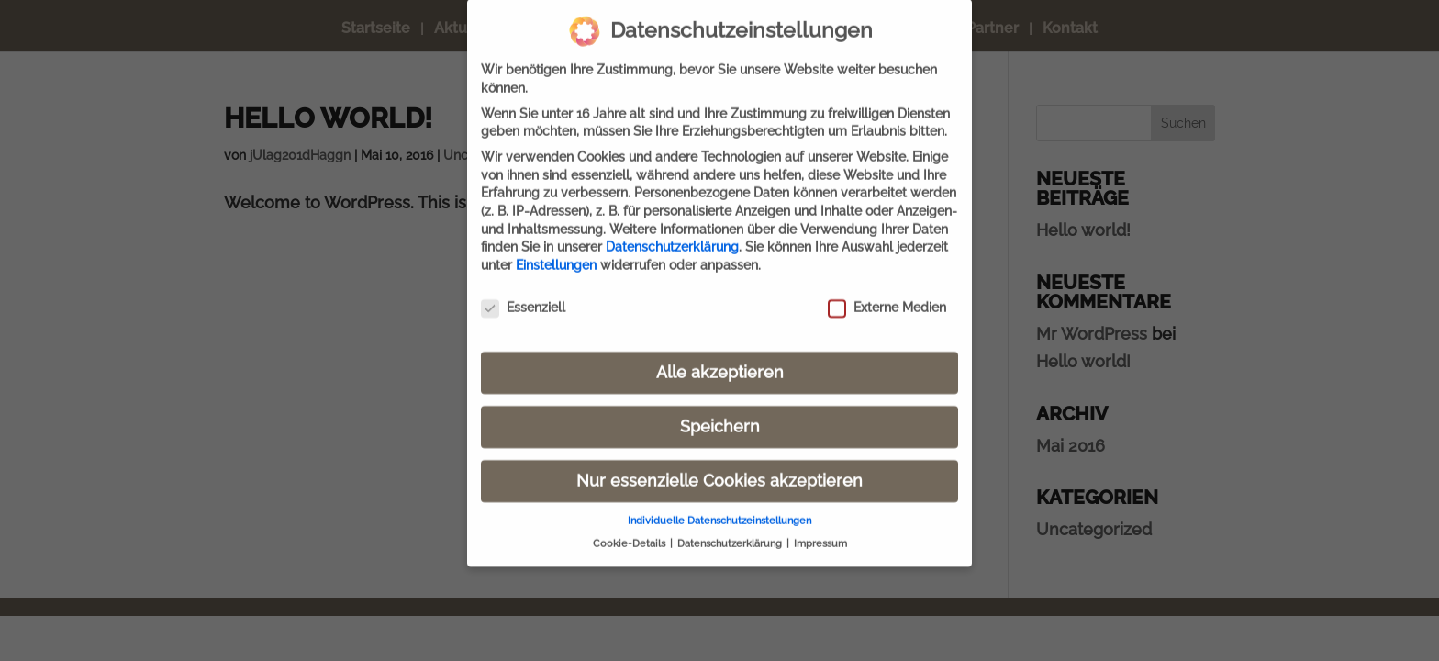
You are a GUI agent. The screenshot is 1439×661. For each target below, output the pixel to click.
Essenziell (523, 295)
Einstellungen (556, 252)
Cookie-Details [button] (630, 530)
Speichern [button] (720, 413)
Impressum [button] (820, 530)
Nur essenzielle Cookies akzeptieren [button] (719, 467)
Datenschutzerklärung (672, 234)
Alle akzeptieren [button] (720, 359)
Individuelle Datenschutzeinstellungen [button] (719, 507)
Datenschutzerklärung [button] (731, 530)
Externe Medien (887, 295)
